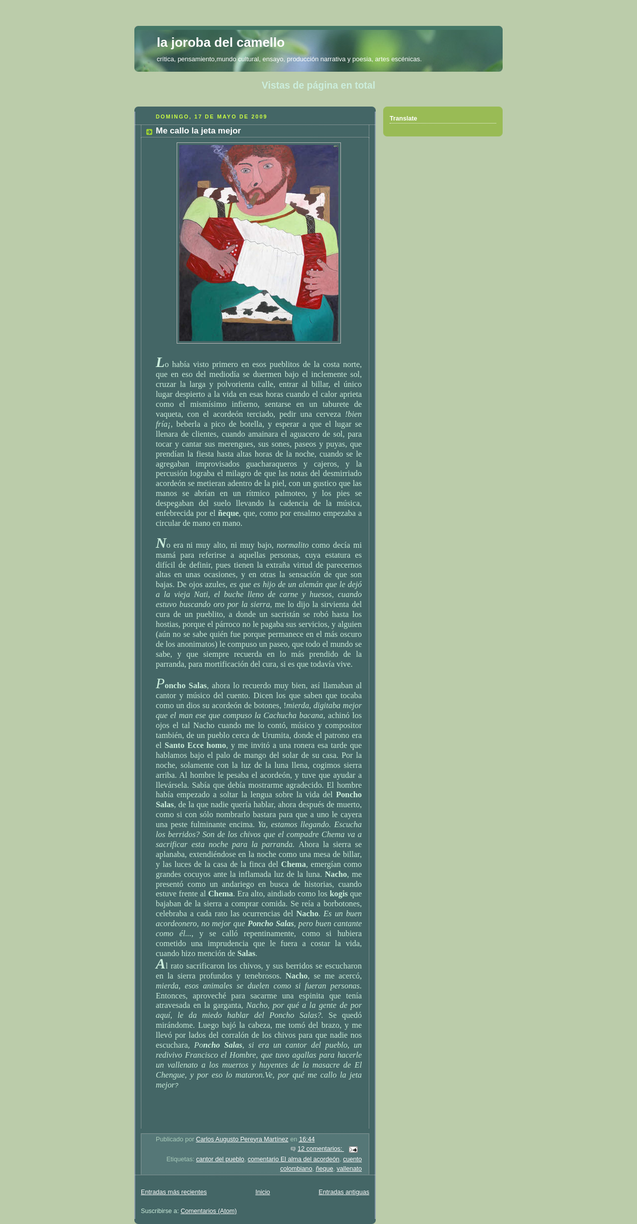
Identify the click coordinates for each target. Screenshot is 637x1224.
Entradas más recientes (174, 1192)
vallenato (349, 1168)
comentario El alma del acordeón (293, 1159)
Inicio (262, 1192)
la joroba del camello (221, 42)
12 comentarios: (321, 1148)
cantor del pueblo (220, 1159)
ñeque (324, 1168)
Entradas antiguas (343, 1192)
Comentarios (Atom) (209, 1211)
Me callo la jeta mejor (198, 130)
